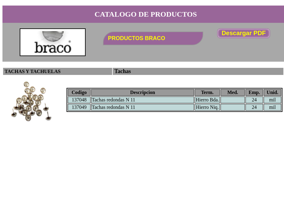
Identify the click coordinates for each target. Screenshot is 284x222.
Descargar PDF (243, 33)
